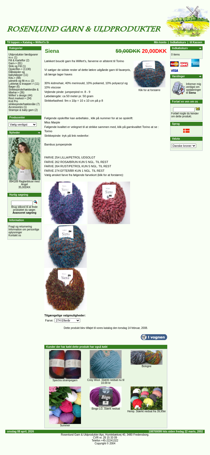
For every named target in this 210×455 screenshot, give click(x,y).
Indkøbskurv (178, 42)
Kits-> (11, 77)
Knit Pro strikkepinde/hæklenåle (22, 103)
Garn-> (12, 63)
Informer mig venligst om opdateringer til (193, 88)
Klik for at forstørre (149, 89)
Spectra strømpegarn (65, 380)
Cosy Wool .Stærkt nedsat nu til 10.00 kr (105, 381)
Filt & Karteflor (16, 60)
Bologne (147, 366)
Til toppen (13, 42)
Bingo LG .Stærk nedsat (106, 408)
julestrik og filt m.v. (19, 80)
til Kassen (196, 42)
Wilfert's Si (42, 42)
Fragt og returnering (20, 226)
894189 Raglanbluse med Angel (24, 183)
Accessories (15, 107)
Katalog (27, 42)
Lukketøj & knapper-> (21, 83)
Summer (65, 425)
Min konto (160, 42)
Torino (48, 131)
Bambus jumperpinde (58, 144)
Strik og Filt (15, 66)
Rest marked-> (17, 98)
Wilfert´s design (17, 95)
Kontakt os (14, 235)
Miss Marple (52, 122)
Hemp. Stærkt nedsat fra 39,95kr (146, 411)
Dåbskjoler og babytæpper (16, 73)
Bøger (12, 86)
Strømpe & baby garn (21, 110)
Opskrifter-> (15, 69)
